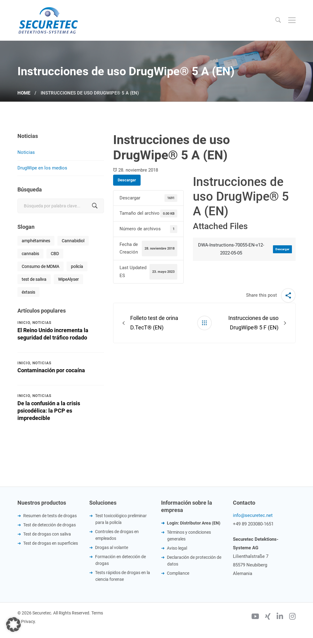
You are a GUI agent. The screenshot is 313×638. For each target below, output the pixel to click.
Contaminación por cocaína (51, 370)
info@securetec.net (253, 515)
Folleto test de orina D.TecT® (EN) (154, 323)
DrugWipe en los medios (42, 168)
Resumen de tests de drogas (50, 515)
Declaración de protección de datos (194, 560)
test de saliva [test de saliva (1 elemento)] (34, 279)
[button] (13, 624)
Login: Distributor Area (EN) (193, 523)
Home (23, 93)
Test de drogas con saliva (47, 534)
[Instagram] (292, 617)
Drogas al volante (111, 547)
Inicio (23, 323)
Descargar (127, 180)
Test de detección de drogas (49, 524)
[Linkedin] (279, 617)
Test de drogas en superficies (50, 543)
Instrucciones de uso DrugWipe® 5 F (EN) (253, 323)
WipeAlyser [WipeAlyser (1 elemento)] (68, 279)
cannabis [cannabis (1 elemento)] (30, 253)
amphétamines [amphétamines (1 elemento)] (36, 240)
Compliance (178, 573)
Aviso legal (177, 548)
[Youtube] (255, 617)
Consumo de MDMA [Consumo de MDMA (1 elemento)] (40, 266)
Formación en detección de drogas (120, 560)
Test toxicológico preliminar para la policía (121, 519)
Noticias (26, 152)
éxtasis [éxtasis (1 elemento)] (28, 292)
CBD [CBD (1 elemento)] (55, 253)
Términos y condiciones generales (189, 535)
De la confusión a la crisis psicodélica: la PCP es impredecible (48, 410)
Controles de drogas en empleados (117, 535)
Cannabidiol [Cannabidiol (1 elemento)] (73, 240)
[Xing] (268, 617)
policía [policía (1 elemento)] (77, 266)
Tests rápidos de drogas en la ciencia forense (122, 576)
